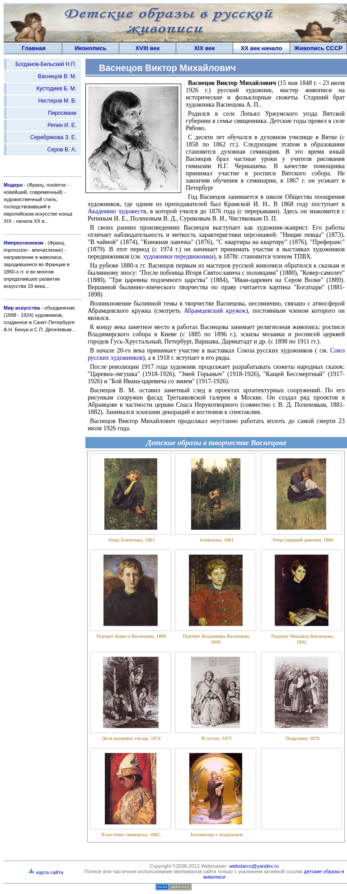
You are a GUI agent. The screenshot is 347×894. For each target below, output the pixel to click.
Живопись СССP (318, 48)
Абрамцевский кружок (215, 310)
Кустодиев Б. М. (56, 88)
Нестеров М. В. (57, 101)
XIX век (204, 48)
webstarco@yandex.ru (254, 866)
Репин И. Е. (61, 125)
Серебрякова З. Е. (53, 137)
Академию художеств (117, 211)
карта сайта (45, 872)
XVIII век (147, 48)
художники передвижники (178, 256)
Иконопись (90, 48)
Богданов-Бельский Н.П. (45, 64)
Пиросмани (62, 113)
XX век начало (261, 48)
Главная (34, 48)
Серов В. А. (61, 149)
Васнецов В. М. (57, 76)
